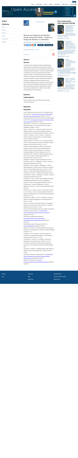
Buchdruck (57, 4)
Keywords (4, 30)
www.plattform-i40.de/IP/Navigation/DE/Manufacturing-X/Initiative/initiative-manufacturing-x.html (38, 256)
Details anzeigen (66, 38)
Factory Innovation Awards (60, 276)
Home (32, 4)
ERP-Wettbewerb (58, 273)
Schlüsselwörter (5, 38)
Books (45, 4)
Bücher (51, 4)
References (4, 33)
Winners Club (57, 279)
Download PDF (26, 54)
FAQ (3, 276)
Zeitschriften (39, 4)
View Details (60, 38)
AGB (29, 276)
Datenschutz (30, 279)
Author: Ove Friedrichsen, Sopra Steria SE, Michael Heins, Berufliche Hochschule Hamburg (67, 34)
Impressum (30, 273)
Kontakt (3, 273)
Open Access (65, 4)
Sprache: (73, 4)
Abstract (3, 27)
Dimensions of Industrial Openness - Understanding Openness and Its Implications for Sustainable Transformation (70, 80)
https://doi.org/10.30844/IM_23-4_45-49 (31, 49)
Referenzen (4, 41)
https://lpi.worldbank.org (29, 226)
